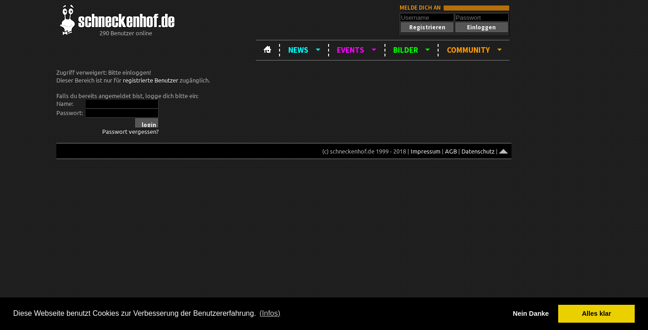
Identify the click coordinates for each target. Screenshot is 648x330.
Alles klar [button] (596, 313)
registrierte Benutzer (150, 80)
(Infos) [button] (269, 313)
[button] (427, 27)
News (298, 50)
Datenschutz (477, 151)
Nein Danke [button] (531, 313)
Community (468, 50)
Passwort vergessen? (130, 131)
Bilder (405, 50)
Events (350, 50)
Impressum (425, 151)
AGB (451, 151)
